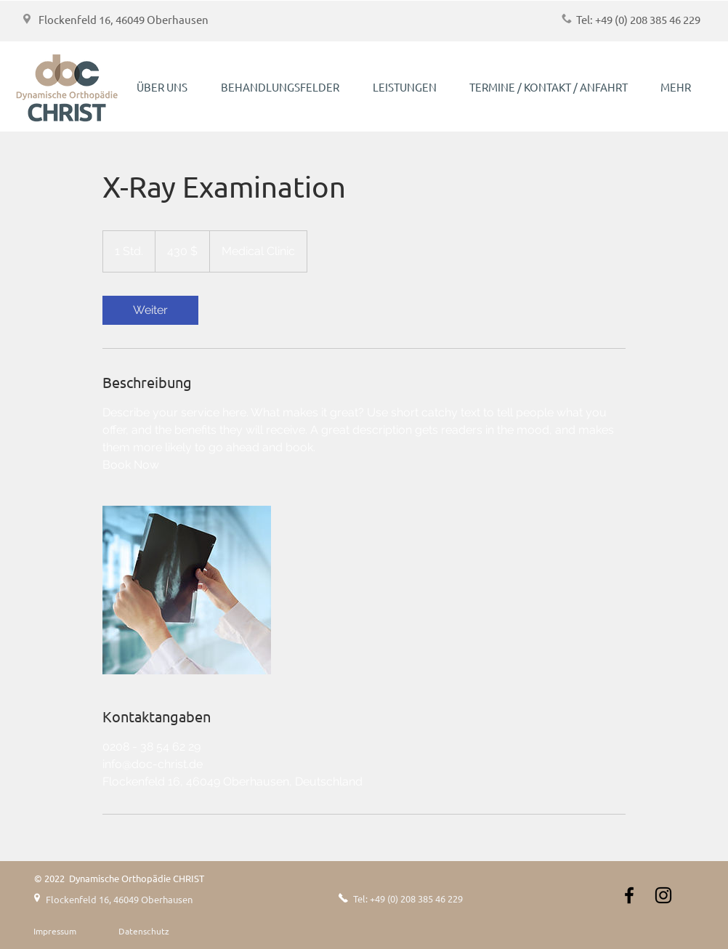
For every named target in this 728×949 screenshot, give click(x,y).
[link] (150, 310)
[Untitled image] (186, 590)
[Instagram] (663, 895)
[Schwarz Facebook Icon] (629, 895)
